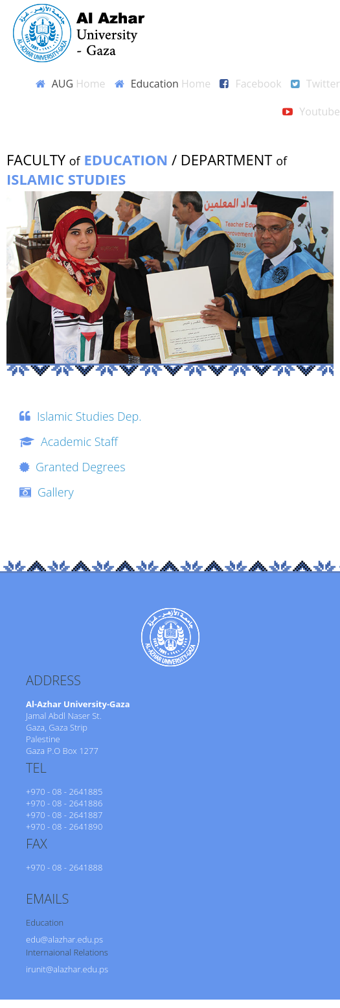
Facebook (258, 83)
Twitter (323, 83)
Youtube (319, 111)
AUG (79, 83)
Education (171, 83)
